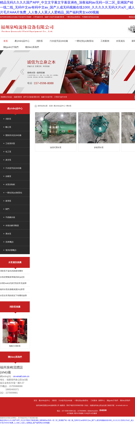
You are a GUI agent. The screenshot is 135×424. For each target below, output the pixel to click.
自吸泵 (8, 176)
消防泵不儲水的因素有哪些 (11, 271)
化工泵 (8, 152)
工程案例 (104, 41)
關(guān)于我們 (10, 47)
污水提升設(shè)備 (59, 41)
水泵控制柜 (10, 184)
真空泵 (8, 160)
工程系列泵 (10, 143)
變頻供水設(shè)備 (13, 135)
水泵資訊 (120, 41)
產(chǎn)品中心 (22, 41)
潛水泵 (8, 234)
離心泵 (8, 127)
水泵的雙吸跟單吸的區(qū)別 (12, 277)
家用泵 (8, 201)
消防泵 (39, 41)
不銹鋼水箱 (10, 217)
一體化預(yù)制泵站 (84, 41)
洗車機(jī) (9, 242)
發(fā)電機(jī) (10, 250)
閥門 (7, 209)
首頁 (5, 41)
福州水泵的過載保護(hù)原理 (12, 289)
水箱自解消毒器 (12, 225)
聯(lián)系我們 (32, 47)
